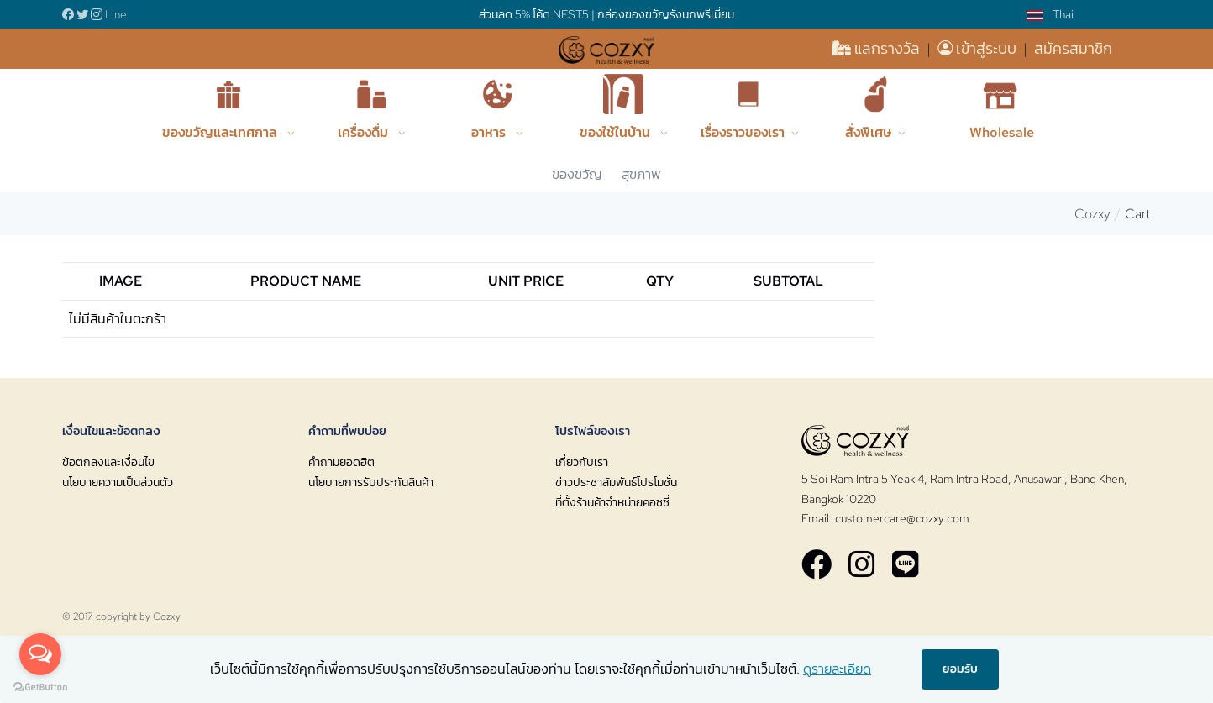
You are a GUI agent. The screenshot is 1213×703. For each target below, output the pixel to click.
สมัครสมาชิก (1073, 48)
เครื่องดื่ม (364, 132)
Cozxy (1092, 214)
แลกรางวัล (877, 48)
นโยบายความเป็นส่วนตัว (117, 482)
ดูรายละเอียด (837, 669)
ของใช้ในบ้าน (617, 132)
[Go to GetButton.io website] (40, 686)
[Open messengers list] (40, 654)
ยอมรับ (960, 668)
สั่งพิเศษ (868, 132)
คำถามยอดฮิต (341, 462)
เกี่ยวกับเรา (581, 462)
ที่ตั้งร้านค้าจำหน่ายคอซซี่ (612, 502)
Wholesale (1001, 132)
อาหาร (490, 132)
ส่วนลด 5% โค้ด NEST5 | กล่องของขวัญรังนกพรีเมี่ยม (606, 14)
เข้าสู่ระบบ (978, 48)
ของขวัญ (576, 174)
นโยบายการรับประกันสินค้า (370, 482)
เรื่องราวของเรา (743, 132)
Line (116, 14)
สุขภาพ (641, 174)
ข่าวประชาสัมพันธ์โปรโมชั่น (616, 482)
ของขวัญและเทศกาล (221, 132)
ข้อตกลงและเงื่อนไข (108, 462)
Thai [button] (1050, 14)
